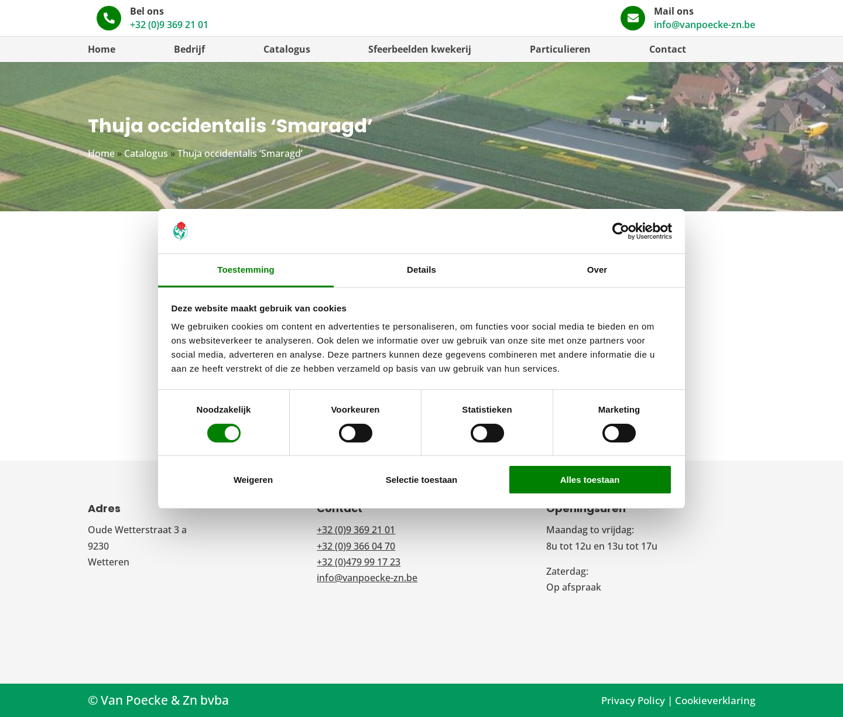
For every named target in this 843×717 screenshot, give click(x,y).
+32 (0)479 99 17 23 (358, 561)
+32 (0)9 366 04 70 (356, 546)
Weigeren (253, 480)
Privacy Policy (633, 700)
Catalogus (286, 49)
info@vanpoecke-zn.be (704, 24)
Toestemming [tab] (246, 270)
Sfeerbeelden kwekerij (419, 49)
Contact (667, 49)
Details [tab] (421, 270)
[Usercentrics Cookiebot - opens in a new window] (621, 231)
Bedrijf (189, 49)
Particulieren (560, 49)
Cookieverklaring (715, 700)
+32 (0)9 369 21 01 (494, 24)
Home (101, 49)
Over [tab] (597, 270)
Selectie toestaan (422, 480)
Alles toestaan (590, 480)
